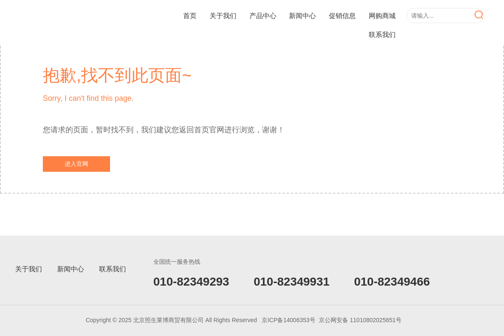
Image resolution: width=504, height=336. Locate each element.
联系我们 (382, 34)
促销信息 (342, 15)
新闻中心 (302, 15)
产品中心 (262, 15)
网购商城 (382, 15)
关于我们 (223, 15)
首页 (190, 15)
